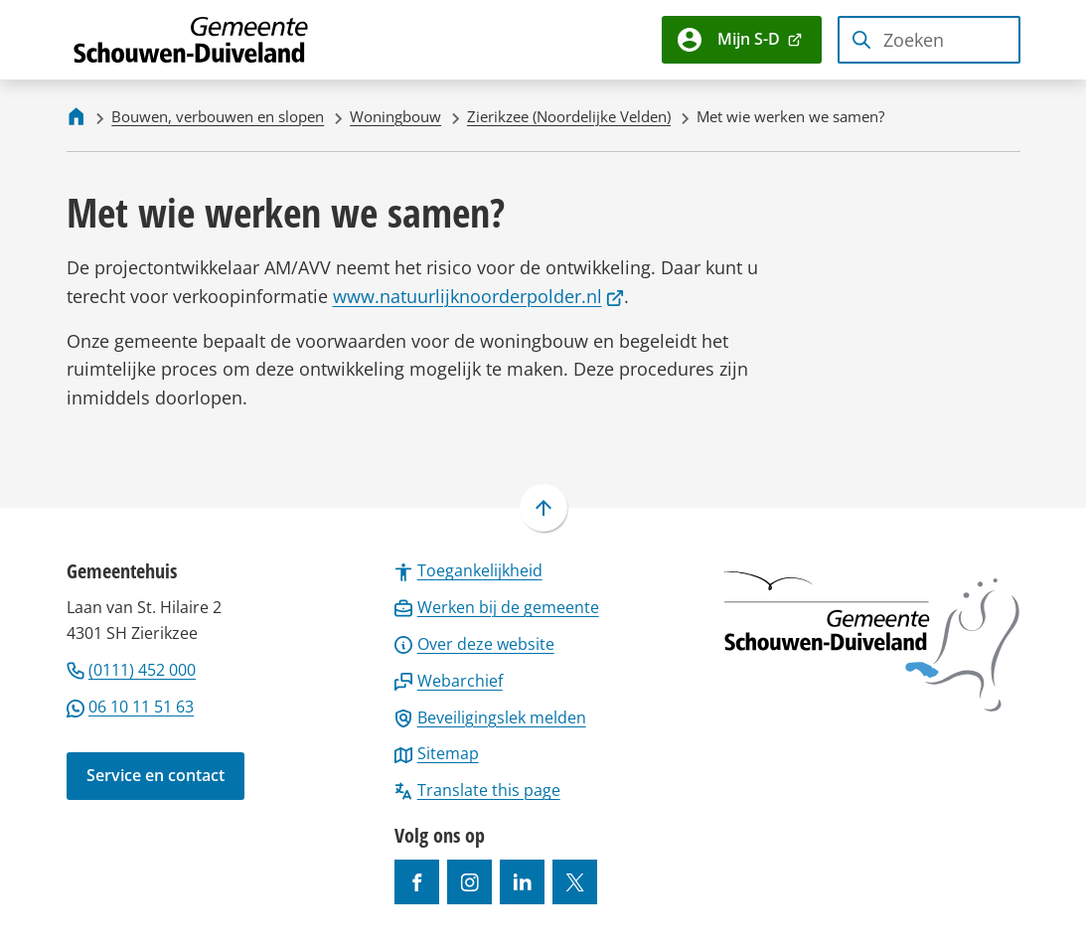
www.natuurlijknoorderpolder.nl (479, 296)
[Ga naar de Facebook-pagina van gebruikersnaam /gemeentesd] (416, 882)
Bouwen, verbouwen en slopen (217, 116)
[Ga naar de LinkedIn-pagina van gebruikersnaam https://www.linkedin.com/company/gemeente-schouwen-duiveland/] (522, 882)
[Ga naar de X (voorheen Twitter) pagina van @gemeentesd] (574, 882)
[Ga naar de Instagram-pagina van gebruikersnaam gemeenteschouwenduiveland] (469, 882)
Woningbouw (395, 116)
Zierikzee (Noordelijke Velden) (569, 116)
